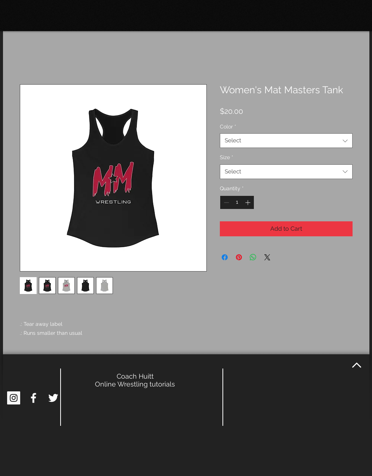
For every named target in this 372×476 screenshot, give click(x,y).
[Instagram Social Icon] (13, 397)
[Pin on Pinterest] (238, 257)
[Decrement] (225, 202)
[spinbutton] (237, 202)
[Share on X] (267, 257)
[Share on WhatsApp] (253, 257)
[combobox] (286, 140)
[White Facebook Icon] (33, 397)
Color (228, 127)
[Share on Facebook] (224, 257)
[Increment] (248, 202)
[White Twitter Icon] (53, 397)
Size (226, 157)
